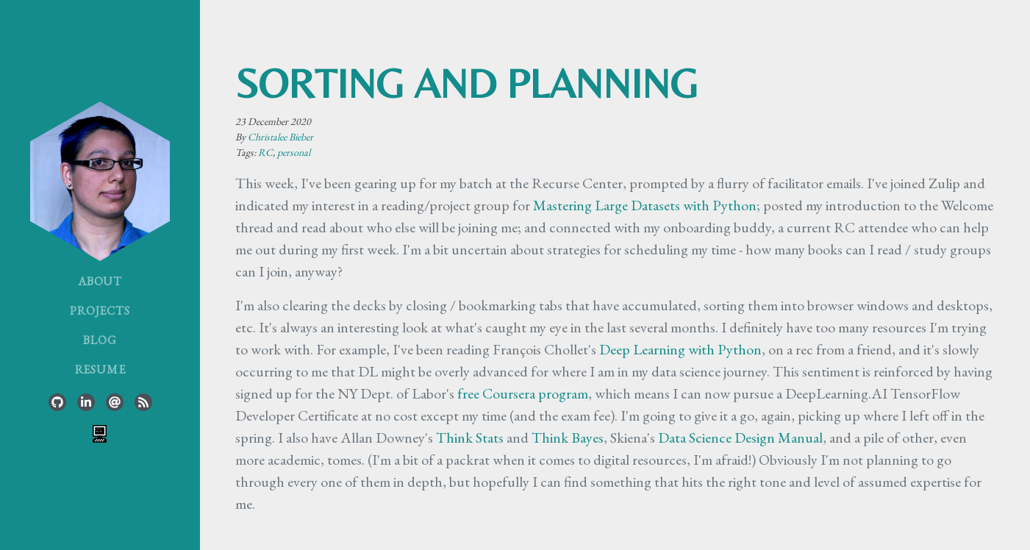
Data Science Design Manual (740, 437)
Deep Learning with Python (680, 349)
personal (293, 152)
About (100, 281)
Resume (100, 369)
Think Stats (470, 437)
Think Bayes (568, 437)
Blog (99, 340)
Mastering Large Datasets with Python (645, 205)
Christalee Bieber (280, 136)
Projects (99, 310)
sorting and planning (466, 83)
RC (265, 152)
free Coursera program (522, 393)
